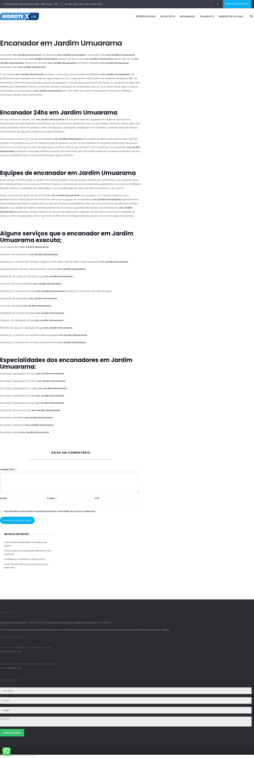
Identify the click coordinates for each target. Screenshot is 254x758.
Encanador (146, 16)
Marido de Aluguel (190, 16)
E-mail (52, 498)
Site (96, 498)
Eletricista (127, 16)
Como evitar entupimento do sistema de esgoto (25, 544)
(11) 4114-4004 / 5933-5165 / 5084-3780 (83, 4)
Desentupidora (105, 16)
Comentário (8, 469)
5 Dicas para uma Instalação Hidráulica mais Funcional (27, 552)
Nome (4, 498)
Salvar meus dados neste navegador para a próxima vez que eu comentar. (50, 511)
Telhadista (166, 16)
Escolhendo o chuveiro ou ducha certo (24, 559)
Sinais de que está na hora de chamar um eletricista (26, 566)
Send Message (12, 732)
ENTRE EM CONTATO (237, 4)
